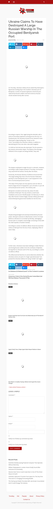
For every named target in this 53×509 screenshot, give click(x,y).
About (31, 496)
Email (10, 423)
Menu (13, 2)
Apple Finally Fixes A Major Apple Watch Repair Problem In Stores (24, 349)
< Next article (12, 387)
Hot (18, 496)
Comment (11, 395)
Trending (11, 496)
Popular (24, 496)
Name (10, 416)
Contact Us (26, 499)
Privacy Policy (40, 496)
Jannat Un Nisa (12, 40)
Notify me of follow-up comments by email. (20, 438)
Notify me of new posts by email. (17, 444)
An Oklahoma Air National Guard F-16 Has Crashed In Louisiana (26, 271)
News (10, 286)
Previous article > (21, 387)
